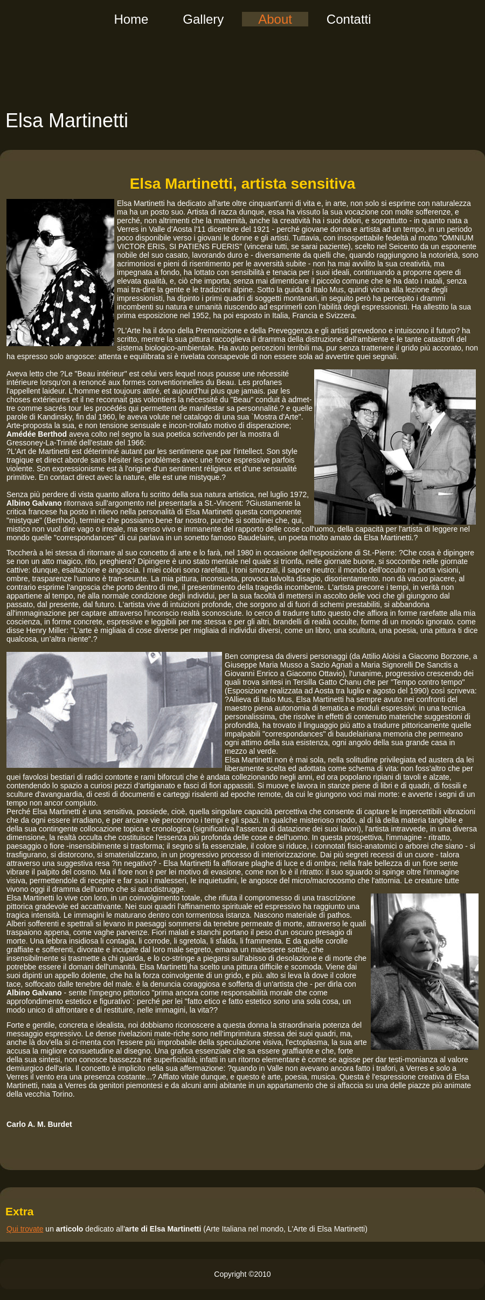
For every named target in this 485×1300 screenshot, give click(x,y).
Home (131, 19)
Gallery (203, 19)
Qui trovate (24, 1229)
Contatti (349, 19)
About (275, 19)
